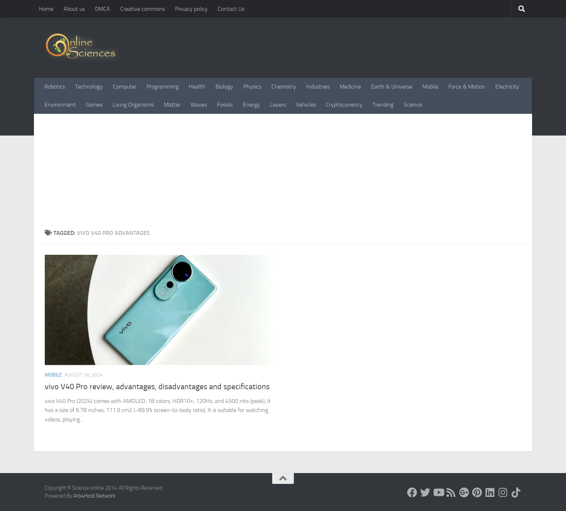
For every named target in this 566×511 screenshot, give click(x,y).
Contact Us (231, 8)
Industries (318, 86)
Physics (252, 86)
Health (197, 86)
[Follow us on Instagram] (503, 493)
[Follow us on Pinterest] (477, 493)
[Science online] (412, 493)
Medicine (350, 86)
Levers (278, 104)
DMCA (102, 8)
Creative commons (142, 8)
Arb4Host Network (94, 496)
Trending (383, 104)
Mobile (430, 86)
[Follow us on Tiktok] (516, 493)
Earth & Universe (391, 86)
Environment (60, 104)
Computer (124, 86)
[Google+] (464, 493)
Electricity (507, 86)
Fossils (225, 104)
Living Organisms (133, 104)
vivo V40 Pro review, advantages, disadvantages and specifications (157, 386)
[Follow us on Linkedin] (490, 493)
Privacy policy (191, 8)
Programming (163, 86)
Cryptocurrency (344, 104)
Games (94, 104)
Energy (251, 104)
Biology (224, 86)
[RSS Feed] (451, 493)
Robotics (54, 86)
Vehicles (306, 104)
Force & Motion (466, 86)
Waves (199, 104)
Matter (172, 104)
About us (74, 8)
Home (46, 8)
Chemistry (283, 86)
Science (413, 104)
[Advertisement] (283, 174)
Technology (89, 86)
